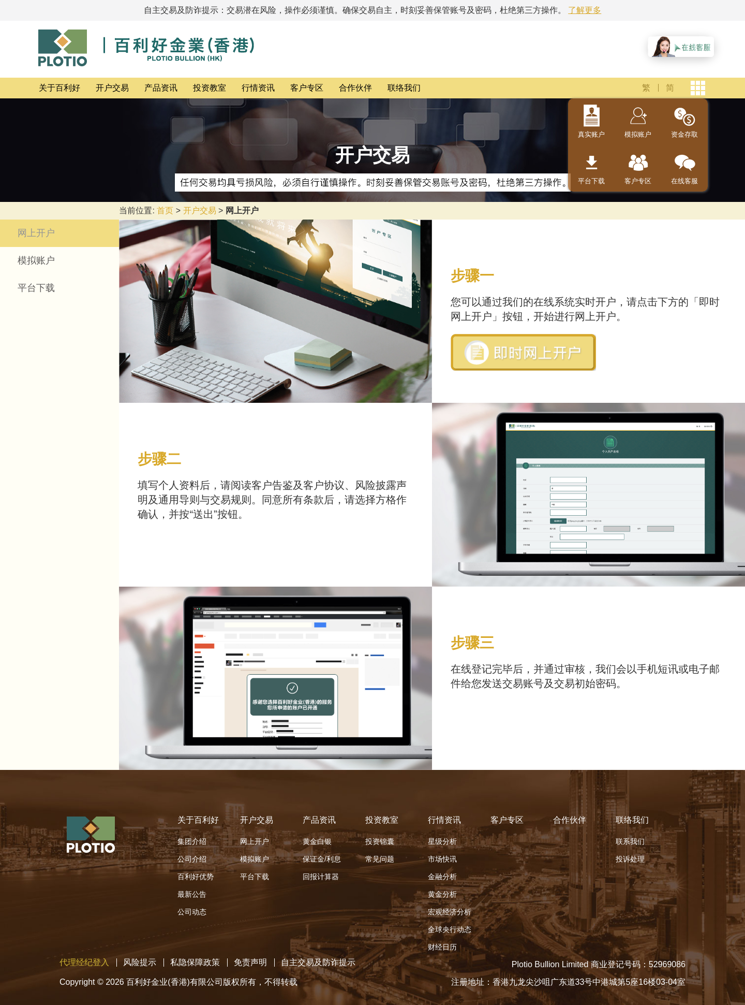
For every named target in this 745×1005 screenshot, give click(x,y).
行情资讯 (258, 87)
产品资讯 (160, 87)
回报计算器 (321, 876)
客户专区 (306, 87)
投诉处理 (630, 859)
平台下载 (591, 181)
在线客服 (684, 181)
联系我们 (630, 841)
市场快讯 (442, 859)
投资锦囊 (379, 841)
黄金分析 (442, 894)
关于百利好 (59, 87)
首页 (165, 210)
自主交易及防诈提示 (318, 962)
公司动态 (191, 912)
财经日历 (442, 947)
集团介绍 (191, 841)
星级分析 (442, 841)
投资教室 (209, 87)
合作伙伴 (355, 87)
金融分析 (442, 876)
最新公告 (191, 894)
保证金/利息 (322, 859)
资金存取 (684, 134)
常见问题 (379, 859)
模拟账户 (637, 134)
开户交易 (112, 87)
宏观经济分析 (449, 912)
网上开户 (36, 233)
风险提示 (139, 962)
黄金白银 (317, 841)
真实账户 (591, 134)
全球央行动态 (449, 929)
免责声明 (250, 962)
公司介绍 (191, 859)
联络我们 (404, 87)
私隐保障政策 (195, 962)
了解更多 (584, 10)
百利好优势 (195, 876)
